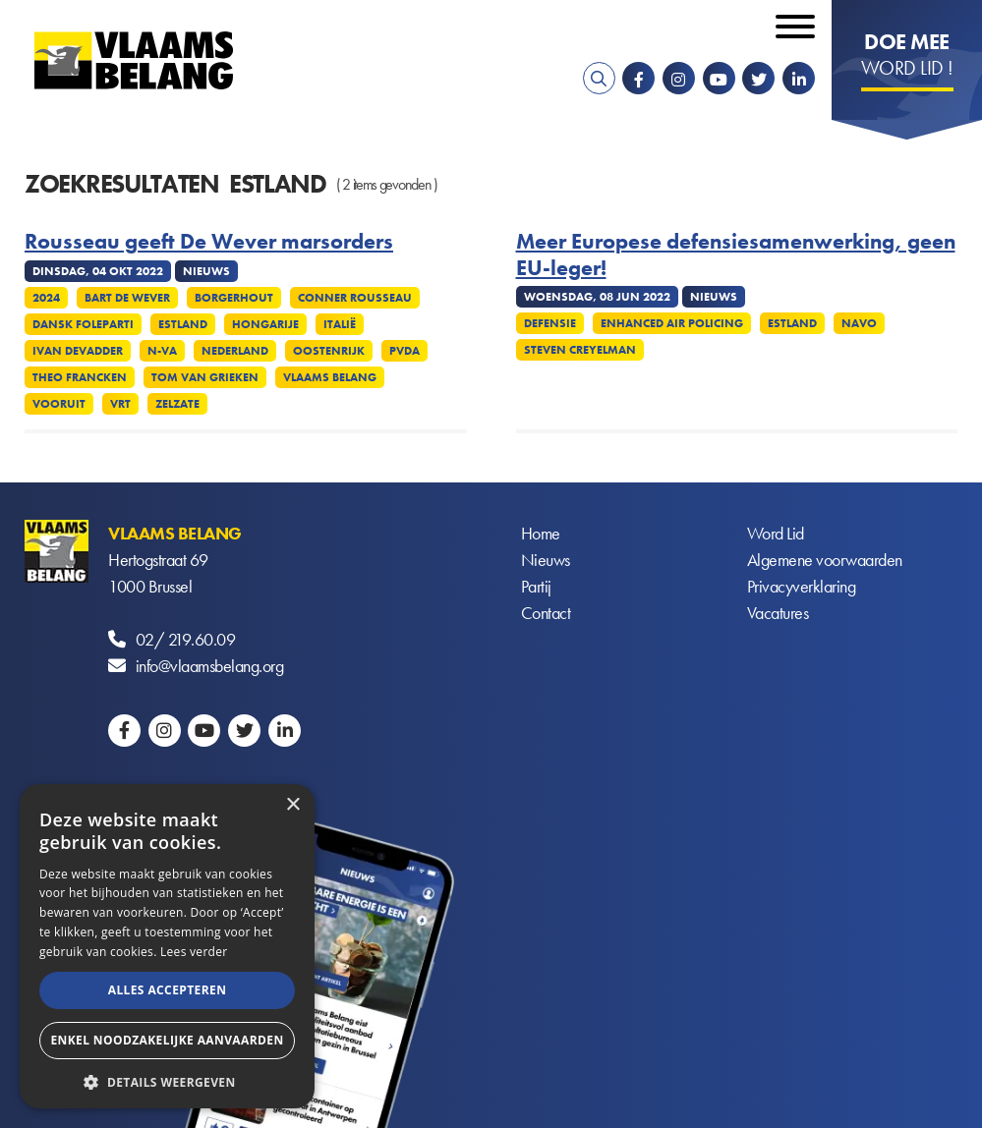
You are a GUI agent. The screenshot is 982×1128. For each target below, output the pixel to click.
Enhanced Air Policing (672, 323)
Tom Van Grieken (205, 377)
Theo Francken (79, 377)
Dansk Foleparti (83, 324)
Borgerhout (234, 298)
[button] (167, 1080)
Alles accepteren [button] (167, 990)
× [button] (292, 805)
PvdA (404, 351)
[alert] (167, 946)
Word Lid (775, 533)
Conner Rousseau (355, 298)
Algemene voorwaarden (824, 559)
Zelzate (177, 404)
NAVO (859, 323)
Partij (536, 586)
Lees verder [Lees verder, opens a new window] (194, 951)
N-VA (162, 351)
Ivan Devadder (77, 351)
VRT (120, 404)
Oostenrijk (329, 351)
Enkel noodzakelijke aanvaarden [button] (166, 1040)
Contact (546, 612)
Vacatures (778, 612)
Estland (182, 324)
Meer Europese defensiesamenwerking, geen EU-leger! (735, 255)
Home (540, 533)
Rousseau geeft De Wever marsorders (209, 241)
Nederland (235, 351)
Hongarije (265, 324)
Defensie (550, 323)
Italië (339, 324)
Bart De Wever (127, 298)
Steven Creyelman (580, 350)
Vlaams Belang (329, 377)
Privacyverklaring (801, 586)
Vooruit (59, 404)
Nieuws (545, 559)
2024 (46, 298)
